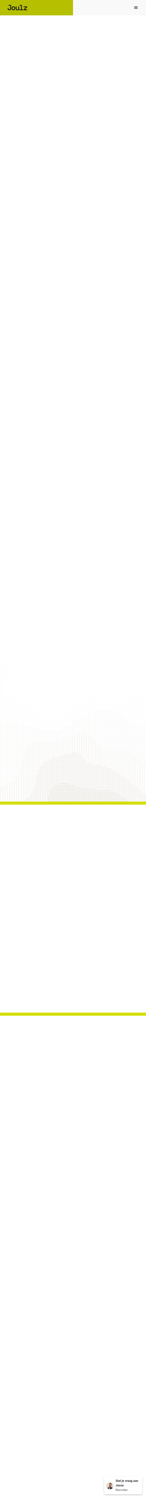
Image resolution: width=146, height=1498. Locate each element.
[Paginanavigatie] (136, 7)
